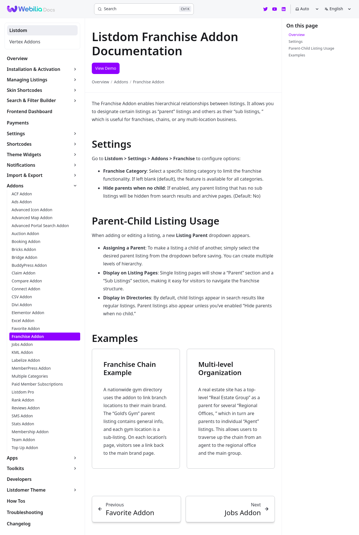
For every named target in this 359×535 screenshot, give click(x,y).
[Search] (144, 9)
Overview (100, 81)
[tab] (42, 30)
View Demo (105, 68)
